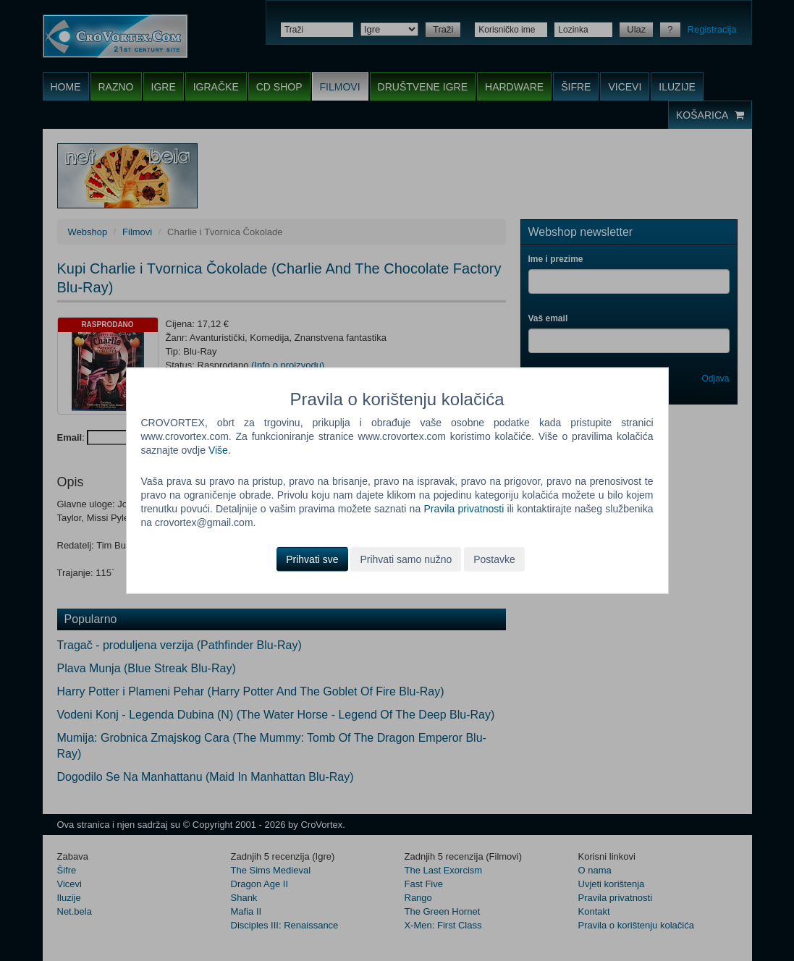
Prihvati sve (312, 558)
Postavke (494, 558)
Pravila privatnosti (463, 509)
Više (218, 450)
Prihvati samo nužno (406, 558)
